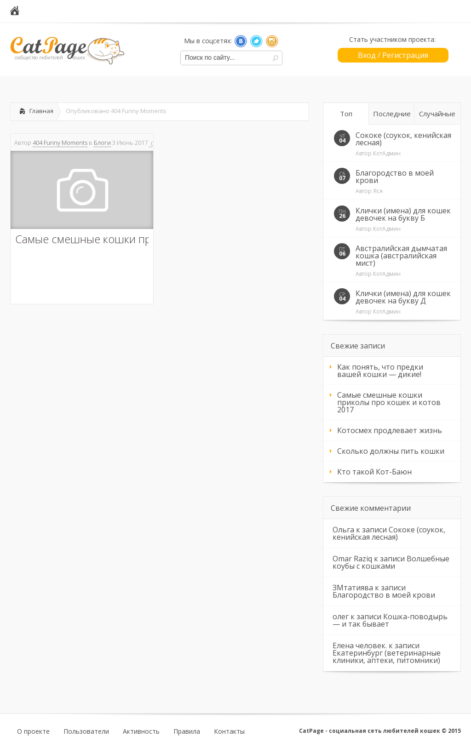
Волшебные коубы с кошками (391, 562)
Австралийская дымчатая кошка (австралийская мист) (401, 255)
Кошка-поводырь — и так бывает (390, 620)
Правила (186, 731)
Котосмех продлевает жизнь (389, 430)
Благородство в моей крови (395, 176)
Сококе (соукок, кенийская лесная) (403, 139)
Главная (41, 111)
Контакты (229, 731)
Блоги (102, 142)
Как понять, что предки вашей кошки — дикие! (380, 370)
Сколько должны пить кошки (390, 451)
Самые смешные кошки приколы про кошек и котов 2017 (389, 402)
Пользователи (86, 731)
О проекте (33, 731)
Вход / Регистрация (393, 55)
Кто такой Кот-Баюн (374, 472)
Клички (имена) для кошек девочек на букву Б (403, 214)
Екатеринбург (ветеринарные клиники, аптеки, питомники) (387, 656)
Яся (378, 191)
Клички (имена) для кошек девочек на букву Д (403, 297)
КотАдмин (387, 153)
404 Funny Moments (60, 142)
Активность (141, 731)
